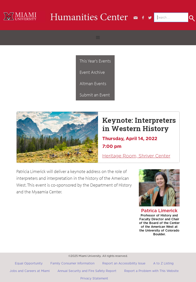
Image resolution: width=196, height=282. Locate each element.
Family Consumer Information (72, 263)
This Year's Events (95, 61)
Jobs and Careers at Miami (30, 270)
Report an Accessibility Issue (123, 263)
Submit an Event (95, 95)
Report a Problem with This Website (151, 270)
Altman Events (93, 83)
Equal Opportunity (29, 263)
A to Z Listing (163, 263)
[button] (98, 37)
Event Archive (92, 72)
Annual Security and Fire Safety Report (86, 270)
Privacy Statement (94, 278)
